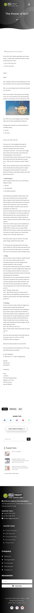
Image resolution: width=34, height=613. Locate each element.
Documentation (11, 539)
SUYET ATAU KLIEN (16, 452)
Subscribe (17, 586)
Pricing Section (9, 560)
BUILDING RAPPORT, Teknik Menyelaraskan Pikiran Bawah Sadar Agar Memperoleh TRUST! (20, 460)
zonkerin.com (21, 602)
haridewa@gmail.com (10, 518)
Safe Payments (10, 533)
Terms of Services (11, 536)
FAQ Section (8, 566)
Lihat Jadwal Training (16, 429)
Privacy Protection (11, 531)
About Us (7, 556)
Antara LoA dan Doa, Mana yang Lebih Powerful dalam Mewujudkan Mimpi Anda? (19, 466)
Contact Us (8, 570)
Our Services (8, 563)
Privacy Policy (10, 542)
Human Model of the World (12, 471)
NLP (20, 409)
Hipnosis (13, 409)
